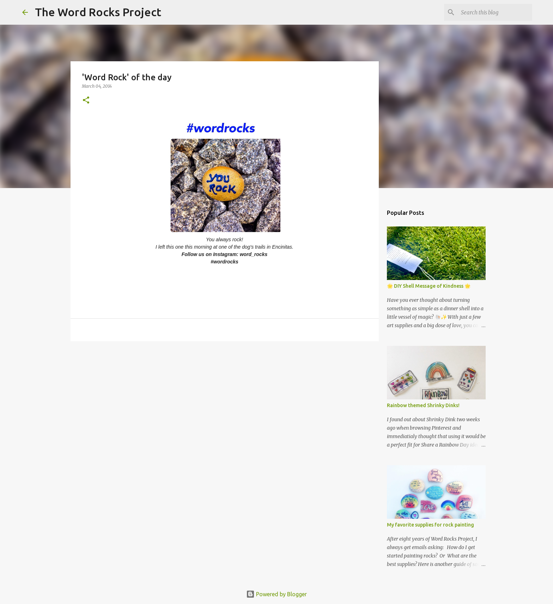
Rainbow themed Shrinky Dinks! (423, 405)
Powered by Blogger (276, 594)
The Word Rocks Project (98, 12)
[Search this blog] (495, 12)
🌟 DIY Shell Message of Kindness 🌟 (428, 286)
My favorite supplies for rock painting (430, 525)
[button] (86, 100)
